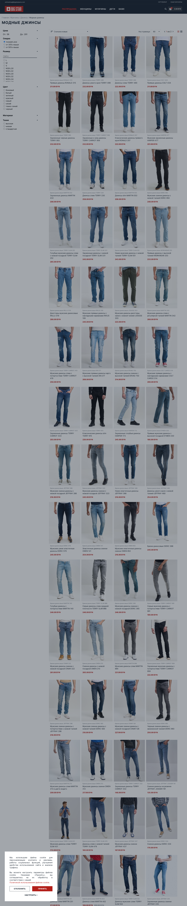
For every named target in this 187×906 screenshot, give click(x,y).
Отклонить (20, 889)
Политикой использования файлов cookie (29, 882)
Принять (42, 889)
